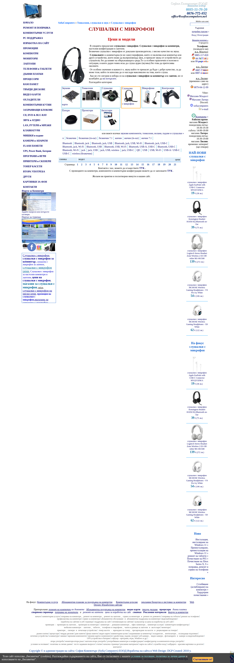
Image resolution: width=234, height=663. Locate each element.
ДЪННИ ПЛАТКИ (33, 74)
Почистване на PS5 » (197, 558)
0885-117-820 (201, 55)
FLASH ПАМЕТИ (33, 146)
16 (148, 164)
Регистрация (202, 35)
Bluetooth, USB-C (166, 146)
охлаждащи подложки (188, 633)
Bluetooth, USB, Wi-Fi (115, 146)
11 (121, 164)
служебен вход (159, 644)
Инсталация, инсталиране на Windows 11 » (200, 542)
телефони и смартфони (112, 627)
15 (142, 164)
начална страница (111, 644)
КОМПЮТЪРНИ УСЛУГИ (38, 33)
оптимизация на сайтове (122, 622)
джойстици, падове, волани (126, 636)
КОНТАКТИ (30, 187)
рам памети (80, 633)
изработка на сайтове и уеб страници (77, 622)
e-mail (203, 109)
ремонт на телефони (190, 616)
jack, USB (93, 150)
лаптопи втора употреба (95, 641)
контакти (117, 647)
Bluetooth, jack (82, 143)
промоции (49, 624)
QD (138, 150)
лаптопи (87, 627)
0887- (202, 70)
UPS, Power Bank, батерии (37, 151)
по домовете (66, 609)
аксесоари (155, 627)
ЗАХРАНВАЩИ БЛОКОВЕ (38, 110)
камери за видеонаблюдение (191, 636)
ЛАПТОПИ (29, 63)
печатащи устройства (87, 630)
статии (99, 644)
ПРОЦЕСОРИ (31, 79)
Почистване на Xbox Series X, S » (197, 562)
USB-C (66, 153)
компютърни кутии (119, 633)
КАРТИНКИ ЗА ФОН (35, 182)
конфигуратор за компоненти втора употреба (163, 641)
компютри (105, 624)
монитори (165, 627)
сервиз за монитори (131, 616)
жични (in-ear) (131, 138)
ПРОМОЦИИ (30, 48)
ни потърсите (109, 78)
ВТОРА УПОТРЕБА (34, 171)
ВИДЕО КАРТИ (32, 94)
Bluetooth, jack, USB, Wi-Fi (128, 143)
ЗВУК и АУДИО (31, 120)
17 (153, 164)
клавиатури (54, 636)
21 (175, 164)
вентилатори (170, 633)
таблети (96, 627)
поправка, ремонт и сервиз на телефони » (198, 570)
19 (164, 164)
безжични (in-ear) (87, 138)
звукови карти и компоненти (100, 636)
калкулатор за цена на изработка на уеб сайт (154, 622)
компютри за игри (155, 624)
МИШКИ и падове (33, 135)
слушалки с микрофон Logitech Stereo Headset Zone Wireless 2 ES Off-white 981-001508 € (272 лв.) (197, 255)
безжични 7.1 (106, 138)
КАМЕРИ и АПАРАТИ (35, 140)
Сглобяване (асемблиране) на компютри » (199, 587)
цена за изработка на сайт (118, 612)
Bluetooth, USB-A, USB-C (142, 146)
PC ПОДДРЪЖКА (33, 38)
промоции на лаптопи (66, 624)
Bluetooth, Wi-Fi (71, 150)
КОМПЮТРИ (30, 53)
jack (83, 150)
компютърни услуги (51, 616)
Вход (194, 35)
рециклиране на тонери (167, 630)
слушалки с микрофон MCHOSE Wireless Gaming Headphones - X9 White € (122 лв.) (197, 324)
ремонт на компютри (92, 616)
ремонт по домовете (152, 616)
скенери (71, 630)
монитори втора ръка (74, 641)
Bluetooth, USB (94, 146)
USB (144, 150)
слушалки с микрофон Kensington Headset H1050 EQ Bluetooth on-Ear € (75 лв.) (197, 221)
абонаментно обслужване (112, 619)
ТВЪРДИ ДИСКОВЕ (34, 89)
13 (132, 164)
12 (126, 164)
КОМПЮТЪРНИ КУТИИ (37, 105)
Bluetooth (67, 143)
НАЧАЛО (28, 22)
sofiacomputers (199, 106)
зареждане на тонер (121, 630)
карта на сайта (145, 644)
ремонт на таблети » (198, 556)
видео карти (104, 633)
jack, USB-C (128, 150)
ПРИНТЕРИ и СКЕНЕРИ (37, 161)
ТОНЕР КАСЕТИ (32, 166)
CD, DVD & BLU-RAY (35, 115)
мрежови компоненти (77, 636)
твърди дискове (67, 633)
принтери (61, 630)
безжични (71, 138)
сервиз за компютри (91, 619)
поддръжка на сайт (102, 622)
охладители (158, 633)
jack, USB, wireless (109, 150)
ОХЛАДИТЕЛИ (31, 99)
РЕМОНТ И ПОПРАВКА (36, 28)
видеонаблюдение (169, 619)
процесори (54, 633)
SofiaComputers (66, 23)
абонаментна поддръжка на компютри (143, 619)
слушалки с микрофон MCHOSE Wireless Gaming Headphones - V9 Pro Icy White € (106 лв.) (197, 289)
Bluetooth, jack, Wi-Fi (73, 146)
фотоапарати (170, 636)
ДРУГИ (27, 176)
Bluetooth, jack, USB (102, 143)
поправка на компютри (71, 616)
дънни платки (42, 633)
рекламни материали (129, 644)
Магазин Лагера (198, 99)
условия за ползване (39, 644)
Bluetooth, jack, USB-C (156, 143)
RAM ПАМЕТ (30, 84)
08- (202, 58)
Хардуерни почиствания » (201, 593)
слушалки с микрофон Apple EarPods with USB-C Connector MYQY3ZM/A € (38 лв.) (197, 187)
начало (38, 616)
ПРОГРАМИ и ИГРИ (34, 156)
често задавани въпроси (84, 644)
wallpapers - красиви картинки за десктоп (185, 644)
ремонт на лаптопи (93, 612)
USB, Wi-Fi (155, 150)
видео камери (157, 636)
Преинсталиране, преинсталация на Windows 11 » (199, 550)
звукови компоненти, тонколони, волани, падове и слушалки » (152, 133)
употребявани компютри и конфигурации (125, 641)
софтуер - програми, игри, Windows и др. (129, 638)
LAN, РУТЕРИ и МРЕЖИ (37, 125)
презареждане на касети (142, 630)
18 (159, 164)
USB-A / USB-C (172, 150)
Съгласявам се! (202, 659)
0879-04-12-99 (201, 87)
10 (116, 164)
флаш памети (92, 633)
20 (169, 164)
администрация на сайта (60, 650)
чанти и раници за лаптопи (136, 627)
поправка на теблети (171, 616)
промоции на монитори (88, 624)
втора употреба (57, 641)
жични (118, 138)
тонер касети (104, 630)
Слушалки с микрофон (123, 23)
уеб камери (144, 636)
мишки (63, 636)
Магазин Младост (197, 96)
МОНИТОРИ (30, 58)
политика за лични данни (61, 644)
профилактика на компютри (69, 619)
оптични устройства (39, 636)
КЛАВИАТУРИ (31, 130)
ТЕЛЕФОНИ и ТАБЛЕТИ (37, 69)
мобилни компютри (72, 627)
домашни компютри (120, 624)
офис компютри (138, 624)
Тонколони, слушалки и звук (92, 23)
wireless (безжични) (82, 153)
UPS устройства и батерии (98, 638)
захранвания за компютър (140, 633)
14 (137, 164)
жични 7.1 (146, 138)
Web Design (159, 650)
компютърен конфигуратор (177, 624)
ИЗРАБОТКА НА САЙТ (36, 43)
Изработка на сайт (137, 650)
